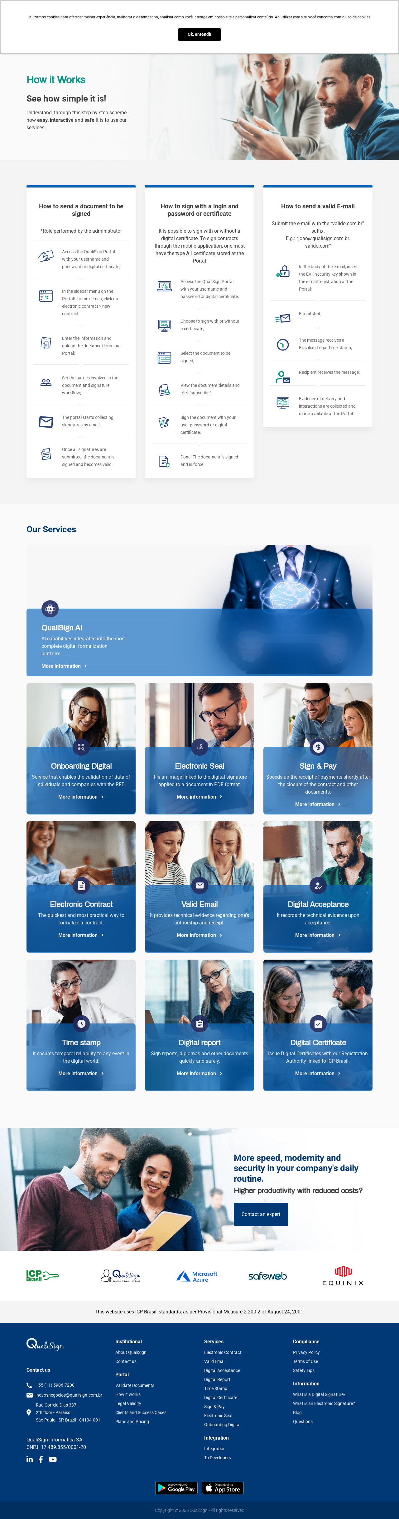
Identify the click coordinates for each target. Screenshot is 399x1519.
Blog (297, 1412)
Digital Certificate (220, 1397)
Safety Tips (304, 1370)
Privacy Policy (306, 1352)
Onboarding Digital (222, 1424)
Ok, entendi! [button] (199, 34)
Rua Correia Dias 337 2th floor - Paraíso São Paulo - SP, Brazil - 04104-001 (68, 1412)
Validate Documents (134, 1385)
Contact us (126, 1361)
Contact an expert (261, 1214)
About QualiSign (131, 1352)
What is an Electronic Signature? (324, 1403)
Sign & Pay (214, 1406)
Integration (215, 1448)
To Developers (217, 1457)
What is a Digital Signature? (319, 1394)
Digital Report (217, 1379)
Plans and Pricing (132, 1421)
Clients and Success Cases (140, 1412)
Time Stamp (215, 1388)
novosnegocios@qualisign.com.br (69, 1395)
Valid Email (214, 1361)
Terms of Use (305, 1361)
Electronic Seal (218, 1415)
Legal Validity (128, 1403)
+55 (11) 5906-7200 (55, 1385)
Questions (303, 1421)
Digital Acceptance (222, 1370)
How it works (128, 1394)
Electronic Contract (222, 1352)
